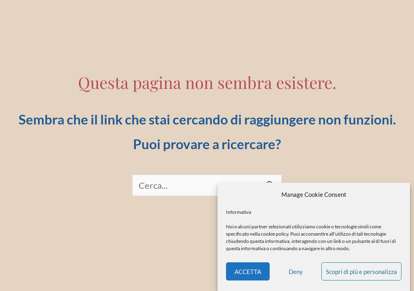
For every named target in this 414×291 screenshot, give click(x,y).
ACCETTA (247, 271)
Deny (296, 271)
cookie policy (274, 234)
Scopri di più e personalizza (361, 271)
